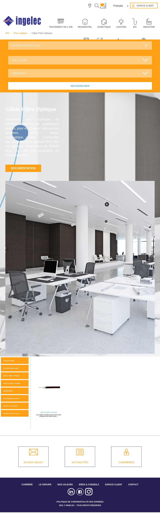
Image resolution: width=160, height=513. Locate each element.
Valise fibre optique (11, 413)
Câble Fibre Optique (11, 376)
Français (118, 5)
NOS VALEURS (65, 484)
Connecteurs (8, 361)
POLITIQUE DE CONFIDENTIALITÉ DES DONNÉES (80, 502)
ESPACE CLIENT (113, 484)
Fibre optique (20, 33)
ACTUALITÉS (80, 462)
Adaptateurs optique (11, 383)
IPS (7, 33)
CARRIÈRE (27, 484)
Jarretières (8, 391)
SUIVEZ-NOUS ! (33, 462)
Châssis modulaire (10, 368)
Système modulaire (11, 398)
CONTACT (133, 484)
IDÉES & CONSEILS (89, 484)
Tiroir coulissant (10, 406)
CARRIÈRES (126, 462)
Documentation (23, 168)
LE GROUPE (45, 484)
